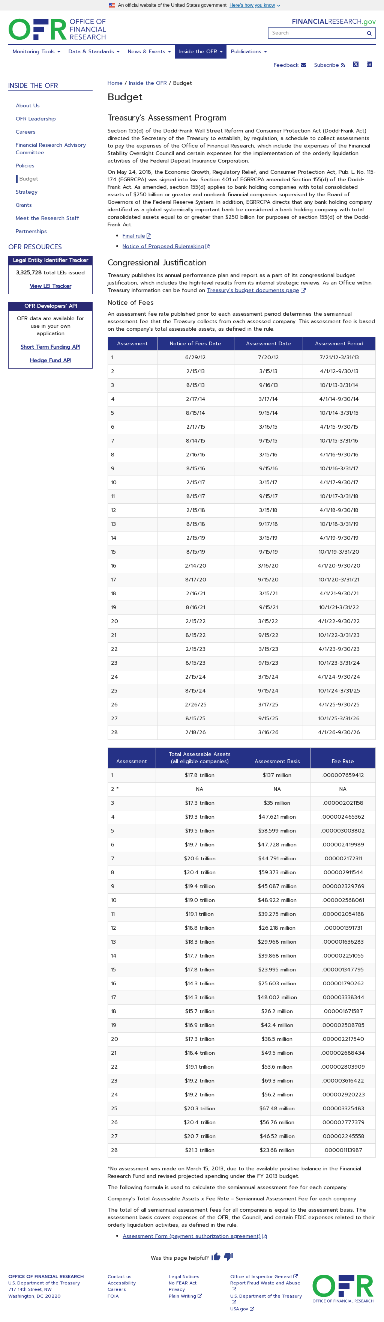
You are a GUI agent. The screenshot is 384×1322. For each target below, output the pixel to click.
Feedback (290, 65)
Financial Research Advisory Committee (51, 149)
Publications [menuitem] (249, 52)
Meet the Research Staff (47, 218)
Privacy (177, 1289)
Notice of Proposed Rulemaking (163, 246)
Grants (24, 205)
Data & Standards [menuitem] (94, 52)
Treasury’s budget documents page (253, 290)
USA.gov (239, 1308)
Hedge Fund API (50, 360)
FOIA (113, 1296)
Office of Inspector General (261, 1276)
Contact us (120, 1276)
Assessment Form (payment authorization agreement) (192, 1236)
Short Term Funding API (50, 347)
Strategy (27, 192)
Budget (29, 179)
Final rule (134, 236)
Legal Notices (184, 1276)
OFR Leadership (36, 119)
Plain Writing (182, 1296)
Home (115, 83)
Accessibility (122, 1283)
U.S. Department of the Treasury (266, 1296)
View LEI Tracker (50, 286)
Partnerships (31, 231)
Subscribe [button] (329, 65)
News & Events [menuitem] (149, 52)
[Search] (369, 33)
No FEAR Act (182, 1283)
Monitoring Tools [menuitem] (36, 52)
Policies (25, 166)
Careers (26, 132)
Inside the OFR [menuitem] (201, 52)
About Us (28, 106)
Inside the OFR (148, 83)
